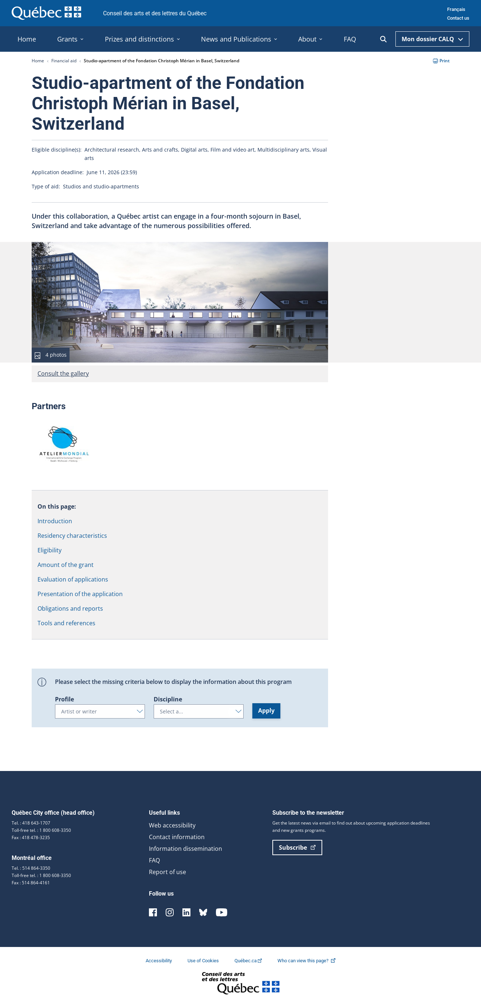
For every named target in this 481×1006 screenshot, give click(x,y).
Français (456, 9)
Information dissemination (185, 849)
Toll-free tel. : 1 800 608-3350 (41, 830)
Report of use (167, 872)
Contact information (177, 837)
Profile (64, 699)
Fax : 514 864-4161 (31, 883)
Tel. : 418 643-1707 (31, 823)
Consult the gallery (63, 373)
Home (38, 61)
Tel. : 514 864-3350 (31, 868)
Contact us (458, 18)
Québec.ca (248, 960)
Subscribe (297, 847)
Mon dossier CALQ (432, 39)
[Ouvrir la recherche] (383, 39)
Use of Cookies (204, 960)
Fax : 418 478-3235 (31, 837)
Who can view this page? (310, 960)
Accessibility (159, 960)
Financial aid (63, 61)
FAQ (154, 860)
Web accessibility (172, 825)
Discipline (168, 699)
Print (441, 61)
